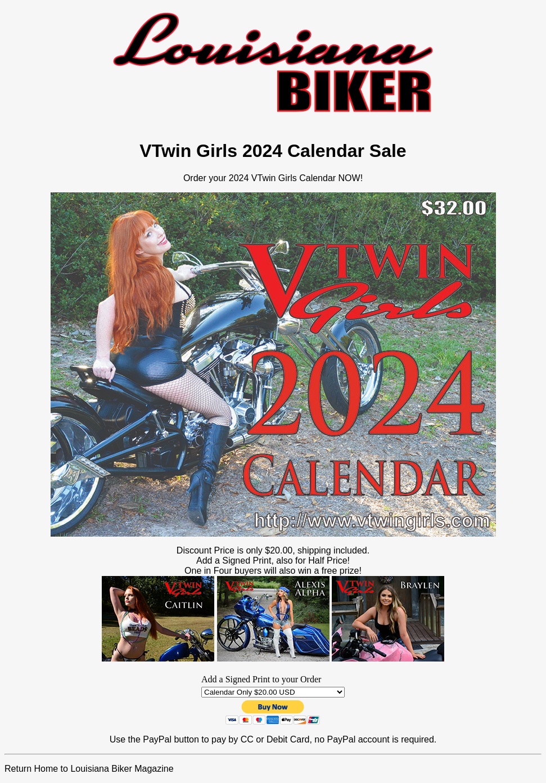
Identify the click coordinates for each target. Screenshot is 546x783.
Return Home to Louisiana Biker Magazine (89, 768)
